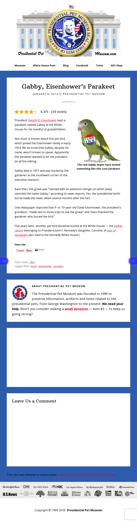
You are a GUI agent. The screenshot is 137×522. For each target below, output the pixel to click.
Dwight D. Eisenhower (42, 120)
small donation (76, 309)
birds (34, 266)
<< (4, 261)
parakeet (58, 266)
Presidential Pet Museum (68, 31)
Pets (32, 262)
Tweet (20, 249)
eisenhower (45, 266)
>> (132, 261)
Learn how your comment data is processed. (86, 475)
